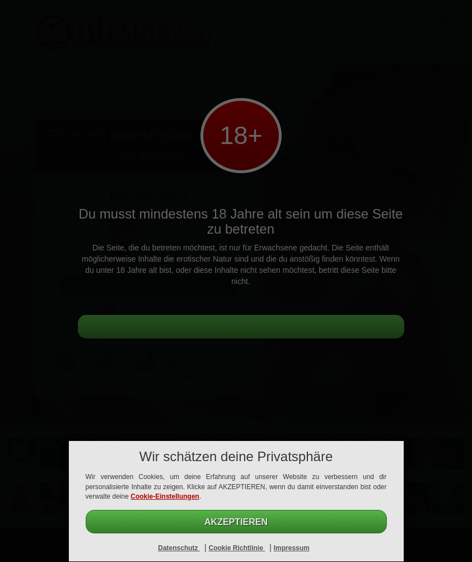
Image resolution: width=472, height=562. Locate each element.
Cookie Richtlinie (236, 548)
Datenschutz (179, 548)
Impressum (292, 548)
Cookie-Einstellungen (164, 496)
